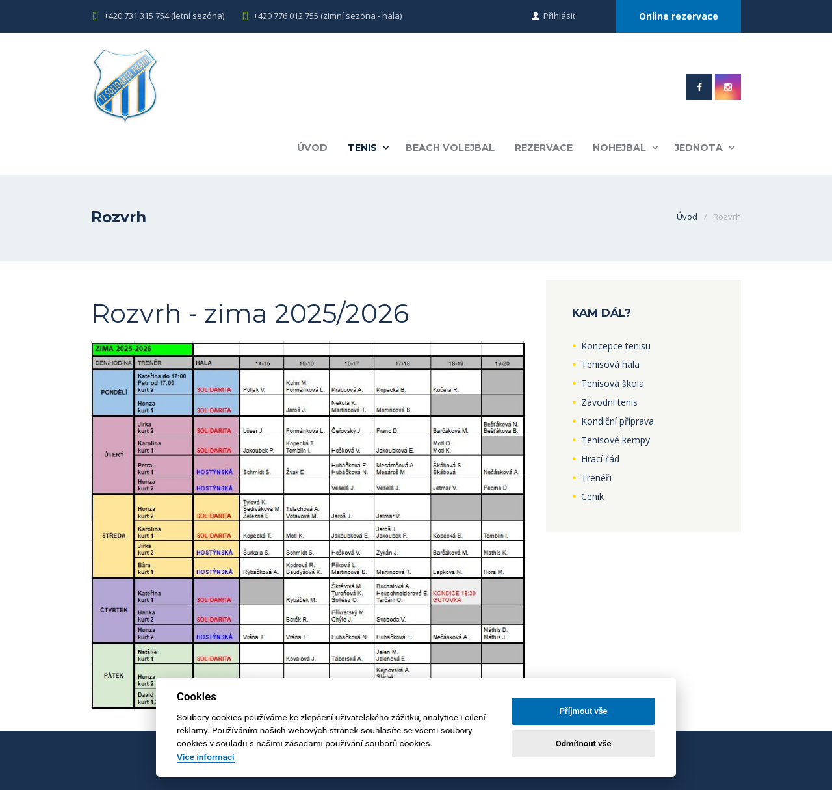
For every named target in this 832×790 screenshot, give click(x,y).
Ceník (592, 496)
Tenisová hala (610, 364)
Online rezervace (678, 16)
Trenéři (596, 477)
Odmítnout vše (584, 743)
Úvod (312, 147)
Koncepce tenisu (616, 345)
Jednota (699, 147)
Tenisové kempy (615, 440)
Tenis (362, 147)
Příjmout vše (584, 711)
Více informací (206, 757)
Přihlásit (559, 15)
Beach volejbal (450, 147)
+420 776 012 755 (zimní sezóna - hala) (328, 15)
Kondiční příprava (617, 421)
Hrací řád (600, 459)
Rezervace (544, 147)
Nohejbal (619, 147)
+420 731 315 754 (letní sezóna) (164, 15)
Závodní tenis (609, 402)
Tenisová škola (612, 383)
